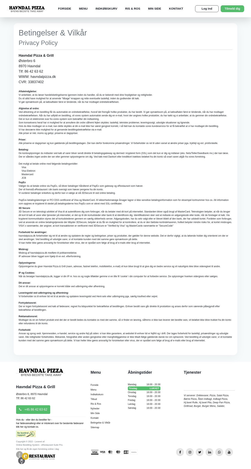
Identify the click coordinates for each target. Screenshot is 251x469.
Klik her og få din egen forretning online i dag (37, 449)
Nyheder (95, 408)
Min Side (154, 8)
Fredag (144, 400)
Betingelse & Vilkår (100, 422)
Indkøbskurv (106, 8)
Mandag (144, 384)
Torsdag (144, 396)
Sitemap (95, 427)
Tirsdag (144, 388)
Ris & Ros (132, 8)
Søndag (144, 408)
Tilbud (94, 399)
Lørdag (144, 404)
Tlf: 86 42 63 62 (25, 398)
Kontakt (176, 8)
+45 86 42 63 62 (33, 409)
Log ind (207, 8)
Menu (83, 8)
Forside (64, 8)
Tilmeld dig (232, 8)
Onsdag (144, 392)
